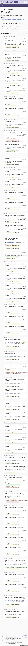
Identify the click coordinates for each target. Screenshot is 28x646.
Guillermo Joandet (11, 338)
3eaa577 (24, 475)
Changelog (13, 28)
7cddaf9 (24, 326)
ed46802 (24, 606)
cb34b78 (24, 144)
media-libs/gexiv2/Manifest (10, 137)
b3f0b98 (24, 216)
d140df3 (24, 88)
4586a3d (24, 181)
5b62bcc (24, 462)
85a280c (24, 68)
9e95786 (24, 524)
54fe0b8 (24, 283)
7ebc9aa (24, 410)
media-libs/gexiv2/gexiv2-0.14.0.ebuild (12, 496)
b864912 (24, 264)
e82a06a (24, 250)
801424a (24, 454)
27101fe (24, 581)
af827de (24, 544)
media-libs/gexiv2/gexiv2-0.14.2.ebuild (12, 138)
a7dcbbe (24, 489)
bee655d (24, 388)
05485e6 (24, 337)
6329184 (24, 378)
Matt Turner (9, 364)
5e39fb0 (24, 306)
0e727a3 (24, 351)
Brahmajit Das (10, 558)
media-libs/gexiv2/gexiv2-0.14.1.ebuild (12, 482)
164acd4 (24, 505)
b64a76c (24, 78)
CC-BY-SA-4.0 (9, 642)
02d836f (24, 400)
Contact (26, 636)
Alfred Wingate (10, 43)
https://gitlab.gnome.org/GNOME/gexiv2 (12, 19)
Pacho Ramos (10, 134)
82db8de (24, 534)
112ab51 (24, 238)
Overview (4, 23)
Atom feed (24, 33)
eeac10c (24, 110)
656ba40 (24, 293)
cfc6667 (24, 514)
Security (5, 28)
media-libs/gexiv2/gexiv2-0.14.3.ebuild (12, 140)
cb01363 (24, 423)
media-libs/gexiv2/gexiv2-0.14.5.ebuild (12, 45)
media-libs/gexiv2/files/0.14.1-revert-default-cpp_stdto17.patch (17, 368)
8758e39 (24, 226)
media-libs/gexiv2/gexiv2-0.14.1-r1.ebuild (13, 369)
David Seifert (9, 607)
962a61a (24, 443)
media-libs (8, 9)
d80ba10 (24, 433)
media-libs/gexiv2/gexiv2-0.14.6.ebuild (12, 47)
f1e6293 (24, 571)
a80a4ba (24, 171)
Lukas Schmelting (10, 240)
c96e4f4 (24, 274)
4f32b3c (24, 362)
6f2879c (24, 193)
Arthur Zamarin (10, 69)
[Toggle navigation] (2, 5)
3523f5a (24, 100)
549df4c (24, 592)
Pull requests (6, 26)
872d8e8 (24, 133)
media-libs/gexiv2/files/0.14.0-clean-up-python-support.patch (16, 495)
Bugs (15, 26)
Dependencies (13, 23)
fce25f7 (24, 316)
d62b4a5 (24, 158)
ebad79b (24, 203)
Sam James (9, 57)
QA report (22, 23)
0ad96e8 (24, 121)
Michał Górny (10, 79)
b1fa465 (24, 55)
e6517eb (24, 557)
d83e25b (24, 41)
